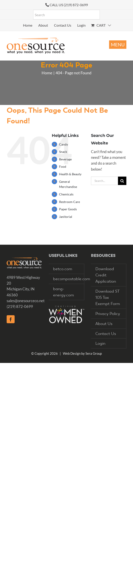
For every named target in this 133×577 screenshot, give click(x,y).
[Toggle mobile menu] (117, 44)
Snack (63, 152)
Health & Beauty (70, 174)
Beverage (65, 159)
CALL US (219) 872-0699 (69, 5)
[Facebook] (11, 319)
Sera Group (93, 353)
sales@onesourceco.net (25, 300)
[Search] (122, 181)
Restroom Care (69, 202)
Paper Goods (68, 209)
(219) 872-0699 (20, 306)
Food (62, 166)
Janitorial (65, 217)
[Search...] (104, 181)
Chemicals (66, 194)
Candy (63, 144)
